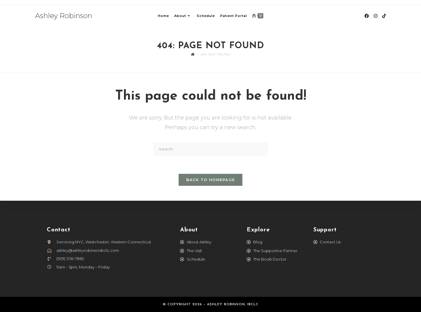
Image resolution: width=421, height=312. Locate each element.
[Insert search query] (210, 149)
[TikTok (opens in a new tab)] (384, 16)
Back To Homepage (210, 179)
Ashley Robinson (63, 15)
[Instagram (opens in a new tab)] (375, 16)
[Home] (193, 54)
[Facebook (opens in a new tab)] (366, 16)
